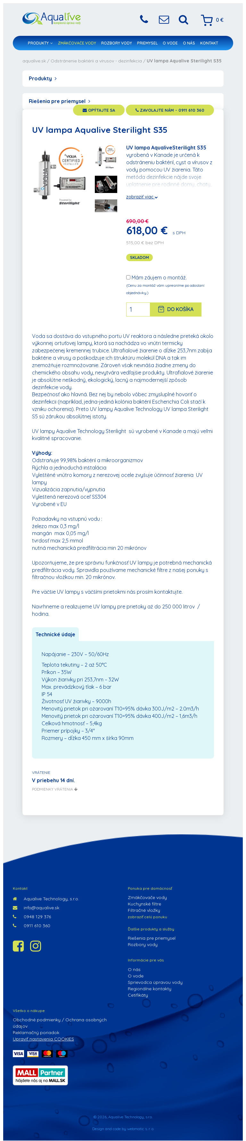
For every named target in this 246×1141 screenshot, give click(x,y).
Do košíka (175, 309)
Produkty (40, 43)
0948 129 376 (32, 917)
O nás (189, 43)
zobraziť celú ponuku (147, 916)
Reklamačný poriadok (36, 1032)
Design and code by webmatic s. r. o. (123, 1128)
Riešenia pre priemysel (59, 101)
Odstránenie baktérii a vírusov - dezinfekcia (96, 61)
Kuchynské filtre (144, 904)
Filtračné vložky (144, 910)
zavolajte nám (169, 110)
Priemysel (147, 43)
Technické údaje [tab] (55, 634)
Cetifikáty (138, 995)
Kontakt (209, 43)
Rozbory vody (116, 43)
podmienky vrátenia (55, 789)
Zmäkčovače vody (77, 43)
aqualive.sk (34, 61)
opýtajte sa (99, 110)
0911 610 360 (31, 925)
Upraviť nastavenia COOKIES (43, 1039)
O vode (170, 43)
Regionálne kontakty (149, 989)
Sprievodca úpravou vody (155, 982)
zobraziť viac (142, 197)
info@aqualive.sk (36, 908)
